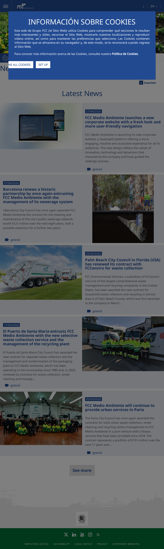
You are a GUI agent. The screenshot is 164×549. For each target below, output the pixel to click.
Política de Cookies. (125, 54)
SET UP (43, 65)
